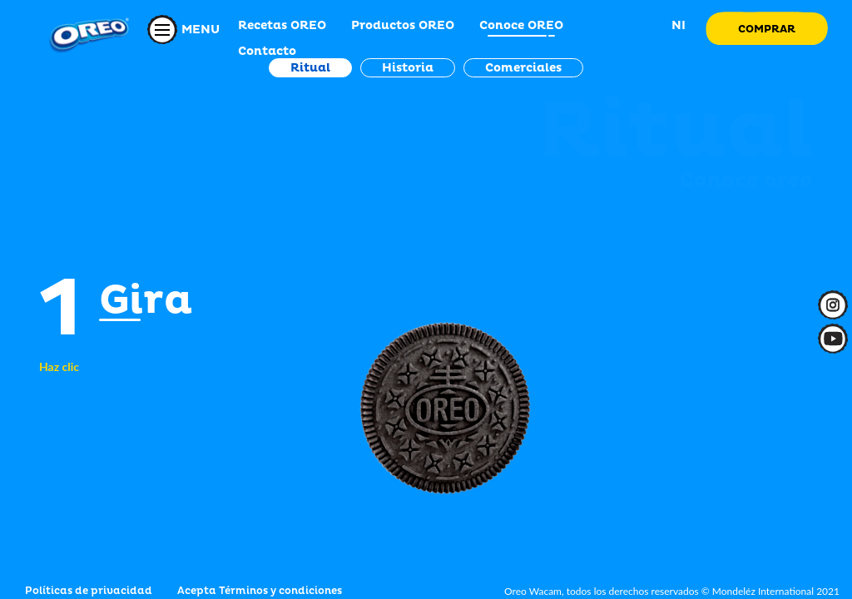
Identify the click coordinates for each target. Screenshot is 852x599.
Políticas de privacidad (88, 591)
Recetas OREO (282, 25)
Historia (407, 68)
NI (677, 25)
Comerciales (523, 68)
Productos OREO (402, 25)
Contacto (267, 51)
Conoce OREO (521, 25)
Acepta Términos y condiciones (259, 591)
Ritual (310, 68)
